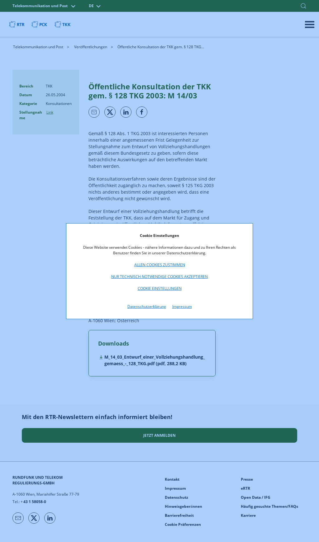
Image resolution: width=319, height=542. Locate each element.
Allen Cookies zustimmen (159, 264)
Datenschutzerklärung (146, 306)
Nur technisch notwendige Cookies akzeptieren (159, 276)
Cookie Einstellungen (160, 288)
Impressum (182, 306)
